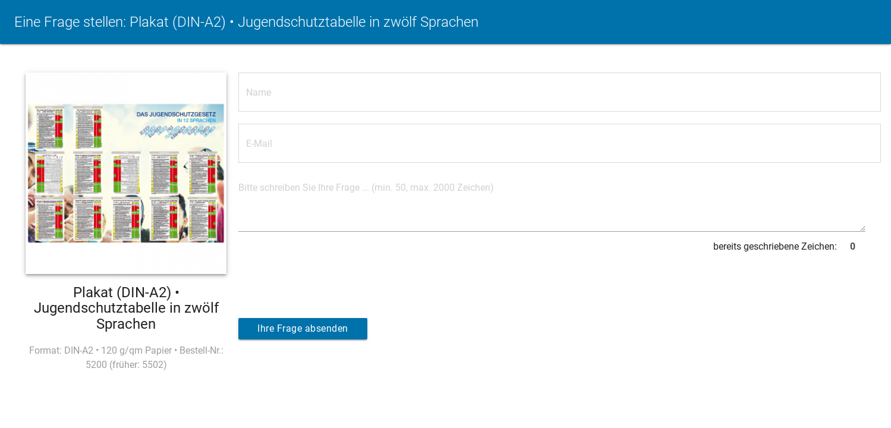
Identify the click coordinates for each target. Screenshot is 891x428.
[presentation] (328, 280)
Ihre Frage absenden (302, 328)
